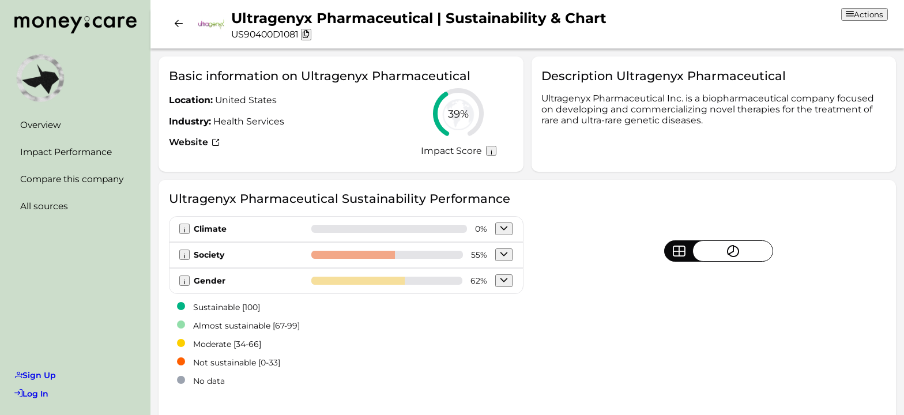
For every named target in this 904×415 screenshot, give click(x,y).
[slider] (458, 113)
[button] (504, 229)
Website (194, 142)
